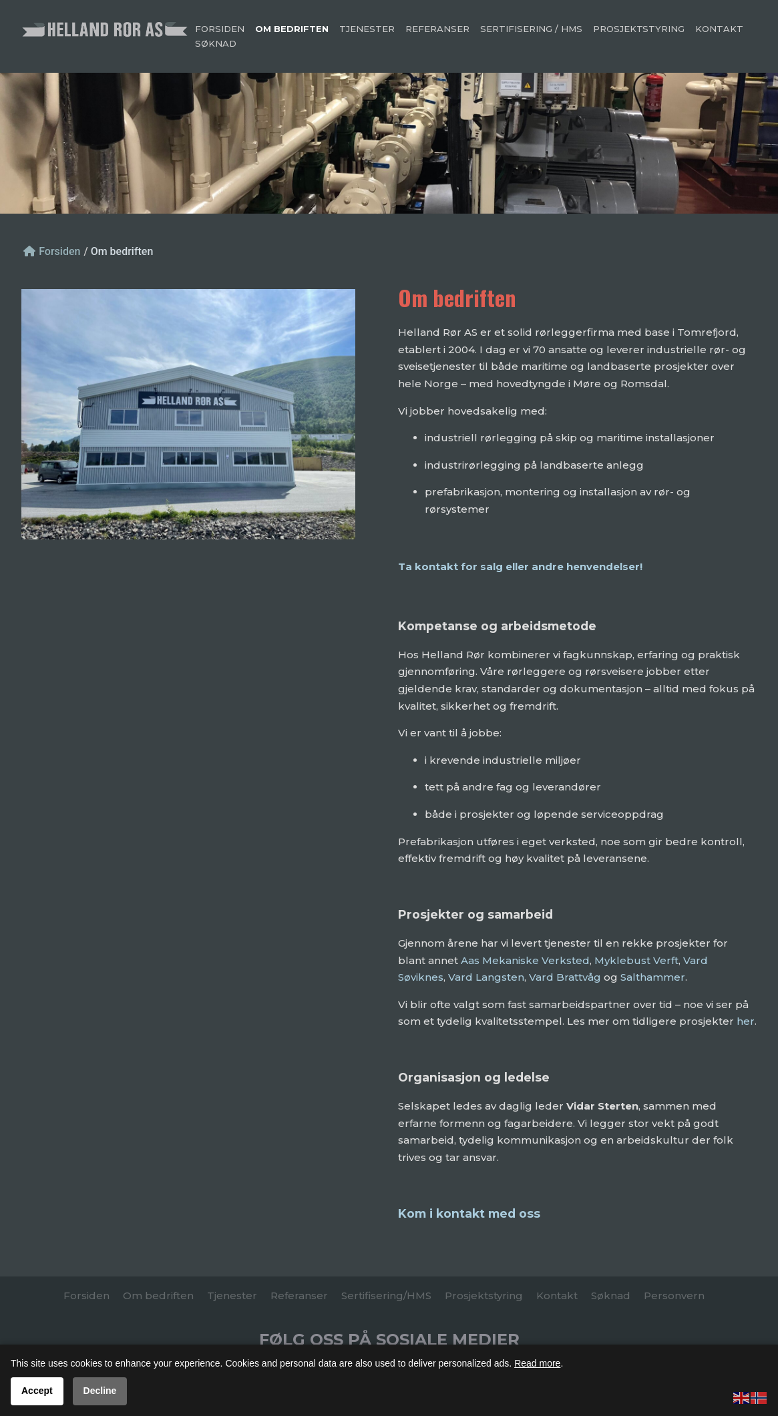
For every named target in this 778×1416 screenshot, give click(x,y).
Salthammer (652, 977)
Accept (37, 1390)
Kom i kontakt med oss (469, 1213)
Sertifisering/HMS (386, 1295)
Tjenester (367, 28)
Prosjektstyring (639, 28)
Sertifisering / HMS (531, 28)
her (746, 1021)
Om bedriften (292, 28)
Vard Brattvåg (565, 977)
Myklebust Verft (636, 960)
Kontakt (719, 28)
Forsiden (219, 28)
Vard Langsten (486, 977)
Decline (100, 1390)
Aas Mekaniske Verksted (525, 960)
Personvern (674, 1295)
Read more (537, 1363)
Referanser (437, 28)
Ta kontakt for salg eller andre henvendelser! (520, 566)
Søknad (215, 43)
